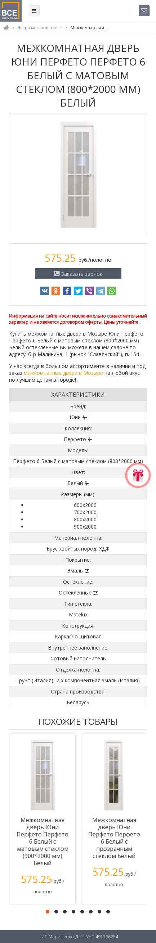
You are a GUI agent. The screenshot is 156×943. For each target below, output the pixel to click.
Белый (75, 483)
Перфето (75, 439)
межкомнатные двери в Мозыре (63, 372)
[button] (47, 911)
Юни (75, 417)
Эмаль (75, 570)
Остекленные (75, 592)
